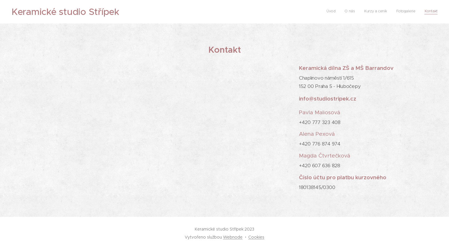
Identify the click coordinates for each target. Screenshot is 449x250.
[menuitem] (402, 12)
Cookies (256, 237)
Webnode (233, 237)
